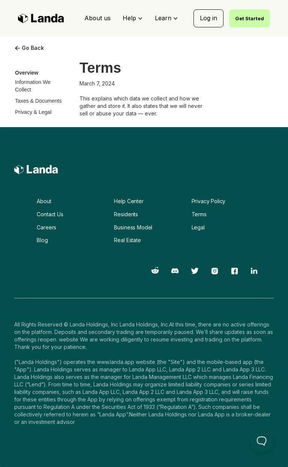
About (44, 201)
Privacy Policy (209, 201)
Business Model (133, 227)
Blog (42, 240)
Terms (199, 214)
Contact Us (50, 214)
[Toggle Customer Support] (261, 441)
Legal (198, 227)
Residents (126, 214)
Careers (46, 227)
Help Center (128, 201)
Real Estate (127, 240)
